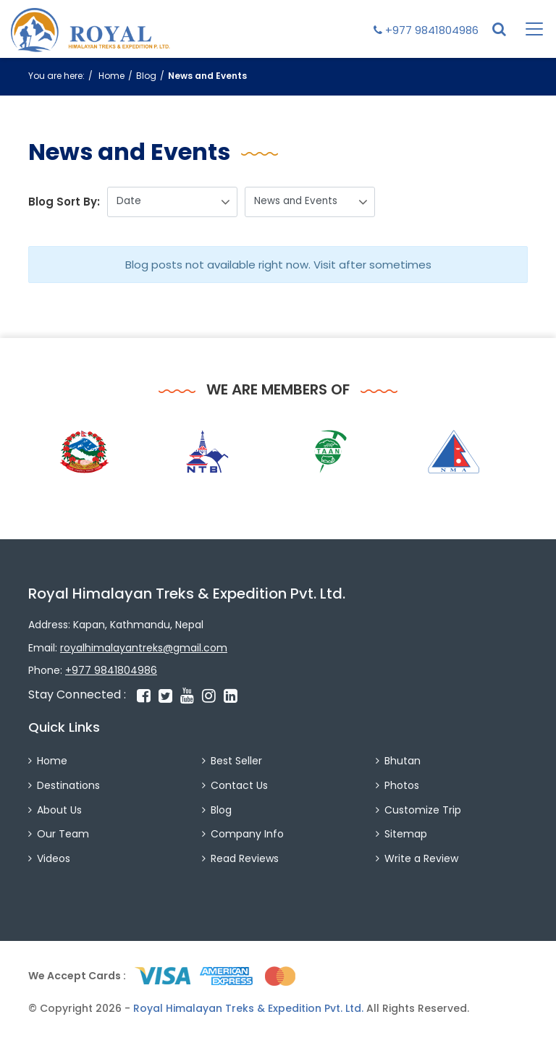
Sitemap (405, 834)
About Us (59, 810)
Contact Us (239, 785)
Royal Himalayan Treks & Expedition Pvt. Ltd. (248, 1008)
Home (111, 75)
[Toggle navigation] (525, 29)
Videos (53, 858)
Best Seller (236, 760)
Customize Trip (422, 810)
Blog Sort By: (64, 201)
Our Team (63, 834)
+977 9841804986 (426, 30)
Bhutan (402, 760)
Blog (146, 75)
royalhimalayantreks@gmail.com (143, 648)
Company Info (247, 834)
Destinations (68, 785)
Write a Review (421, 858)
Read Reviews (245, 858)
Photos (401, 785)
